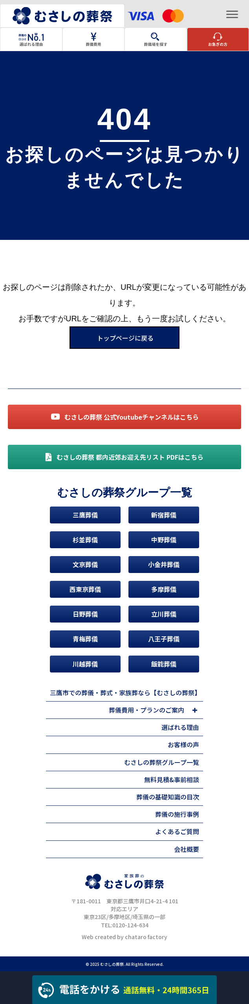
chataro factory (146, 937)
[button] (194, 710)
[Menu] (232, 14)
